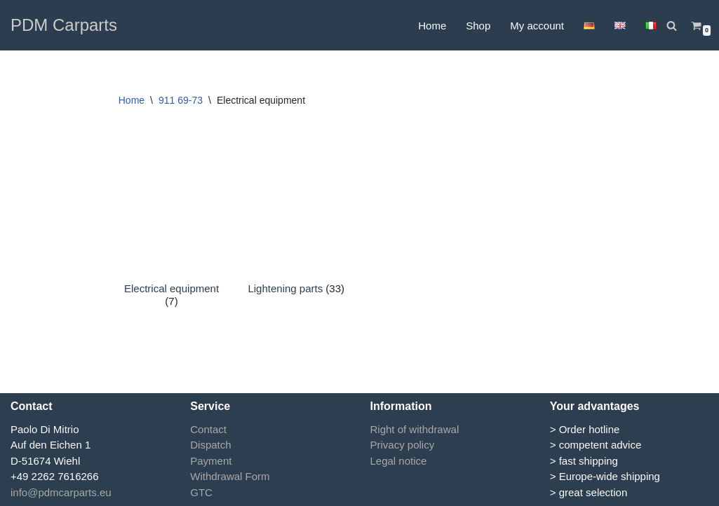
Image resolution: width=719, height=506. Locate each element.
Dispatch (210, 445)
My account (537, 26)
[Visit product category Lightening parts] (296, 230)
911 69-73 (181, 100)
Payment (210, 461)
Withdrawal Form (229, 476)
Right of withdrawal (414, 429)
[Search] (671, 25)
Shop (478, 26)
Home (432, 26)
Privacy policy (402, 445)
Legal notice (398, 461)
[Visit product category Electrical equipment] (172, 236)
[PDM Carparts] (64, 25)
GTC (201, 492)
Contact (208, 429)
